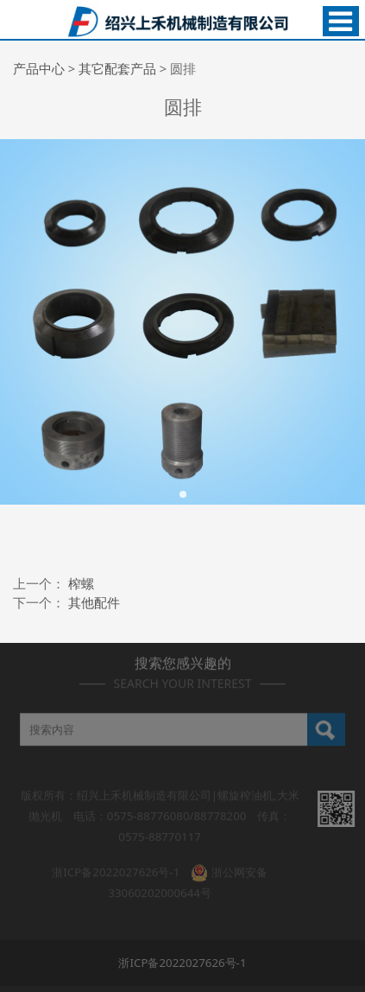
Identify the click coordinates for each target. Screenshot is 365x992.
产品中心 (39, 68)
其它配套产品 (117, 68)
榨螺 (81, 583)
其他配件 (94, 602)
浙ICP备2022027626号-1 (115, 866)
